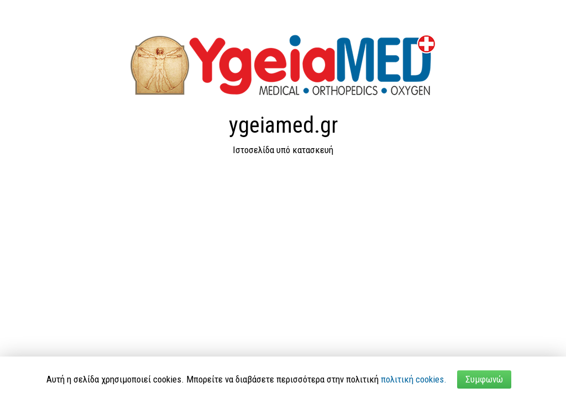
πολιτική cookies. (414, 379)
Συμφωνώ (484, 379)
